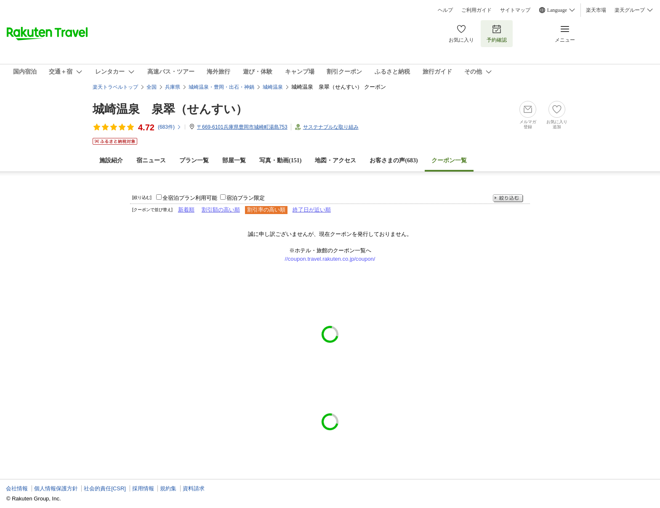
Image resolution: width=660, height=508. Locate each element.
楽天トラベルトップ (115, 87)
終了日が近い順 (312, 209)
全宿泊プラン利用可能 (189, 198)
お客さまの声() (394, 160)
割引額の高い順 (221, 209)
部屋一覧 (234, 160)
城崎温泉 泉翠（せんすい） (170, 109)
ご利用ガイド (476, 10)
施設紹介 (111, 160)
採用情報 (143, 488)
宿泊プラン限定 (245, 198)
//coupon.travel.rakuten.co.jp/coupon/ (330, 259)
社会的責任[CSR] (105, 488)
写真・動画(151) (280, 160)
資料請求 (194, 488)
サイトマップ (515, 10)
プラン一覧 (194, 160)
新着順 (186, 209)
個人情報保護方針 (56, 488)
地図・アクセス (335, 160)
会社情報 (17, 488)
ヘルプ (445, 10)
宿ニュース (151, 160)
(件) (169, 127)
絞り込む (508, 198)
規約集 (168, 488)
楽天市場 (596, 10)
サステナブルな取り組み (331, 127)
